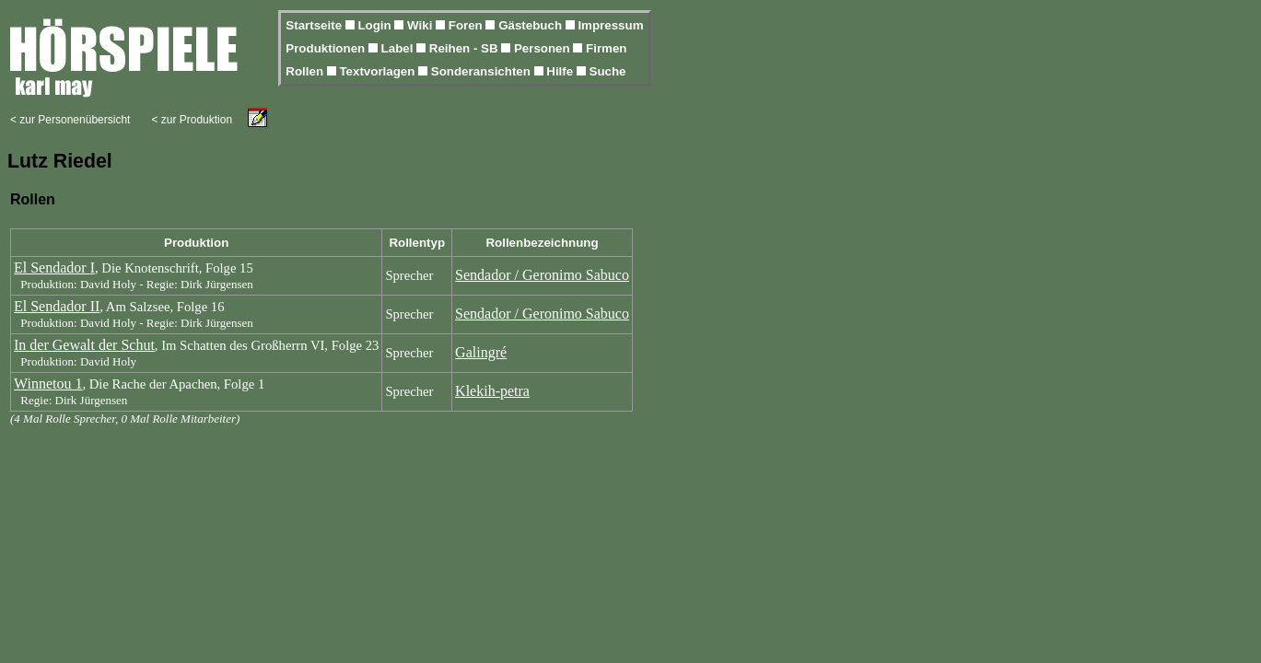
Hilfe (561, 71)
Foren (467, 25)
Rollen (306, 71)
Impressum (610, 25)
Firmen (606, 48)
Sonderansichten (482, 71)
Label (399, 48)
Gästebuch (532, 25)
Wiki (421, 25)
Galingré (481, 352)
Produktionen (327, 48)
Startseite (315, 25)
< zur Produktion (191, 119)
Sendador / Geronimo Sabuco (542, 275)
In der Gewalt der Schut (84, 345)
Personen (543, 48)
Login (375, 25)
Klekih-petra (492, 391)
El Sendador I (54, 267)
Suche (608, 71)
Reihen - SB (465, 48)
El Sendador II (56, 306)
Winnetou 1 (48, 383)
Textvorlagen (378, 71)
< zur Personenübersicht (70, 119)
